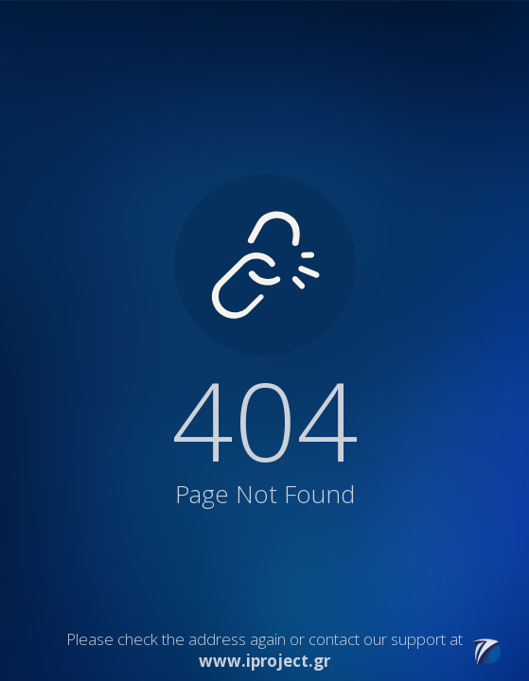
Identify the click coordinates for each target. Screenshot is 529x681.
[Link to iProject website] (486, 661)
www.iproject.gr (264, 661)
